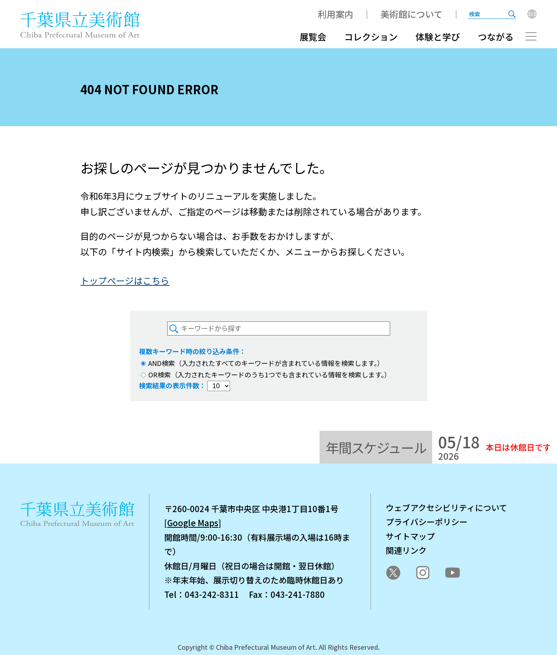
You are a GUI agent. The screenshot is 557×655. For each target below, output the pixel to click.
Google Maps (192, 522)
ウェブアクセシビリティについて (446, 507)
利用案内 (335, 14)
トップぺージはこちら (124, 280)
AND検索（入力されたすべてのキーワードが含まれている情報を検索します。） (262, 363)
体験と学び (437, 36)
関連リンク (406, 550)
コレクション (371, 36)
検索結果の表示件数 (169, 385)
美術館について (411, 14)
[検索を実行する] (512, 14)
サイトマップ (410, 536)
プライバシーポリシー (426, 521)
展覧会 (312, 36)
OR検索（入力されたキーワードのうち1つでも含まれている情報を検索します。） (266, 374)
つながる (496, 36)
